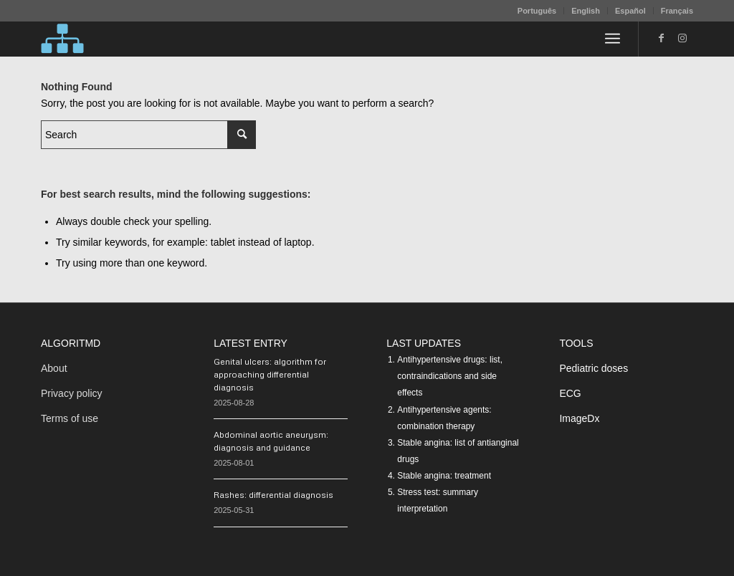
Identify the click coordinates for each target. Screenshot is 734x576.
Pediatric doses (593, 368)
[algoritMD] (62, 39)
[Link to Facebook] (661, 38)
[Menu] (612, 38)
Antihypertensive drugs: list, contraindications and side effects (449, 376)
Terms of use (69, 418)
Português (537, 10)
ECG (570, 393)
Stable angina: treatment (444, 476)
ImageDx (579, 418)
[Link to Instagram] (682, 38)
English (585, 10)
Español (630, 10)
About (54, 368)
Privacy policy (72, 393)
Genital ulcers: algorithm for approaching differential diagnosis (270, 374)
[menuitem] (537, 10)
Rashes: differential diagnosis (273, 494)
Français (677, 10)
